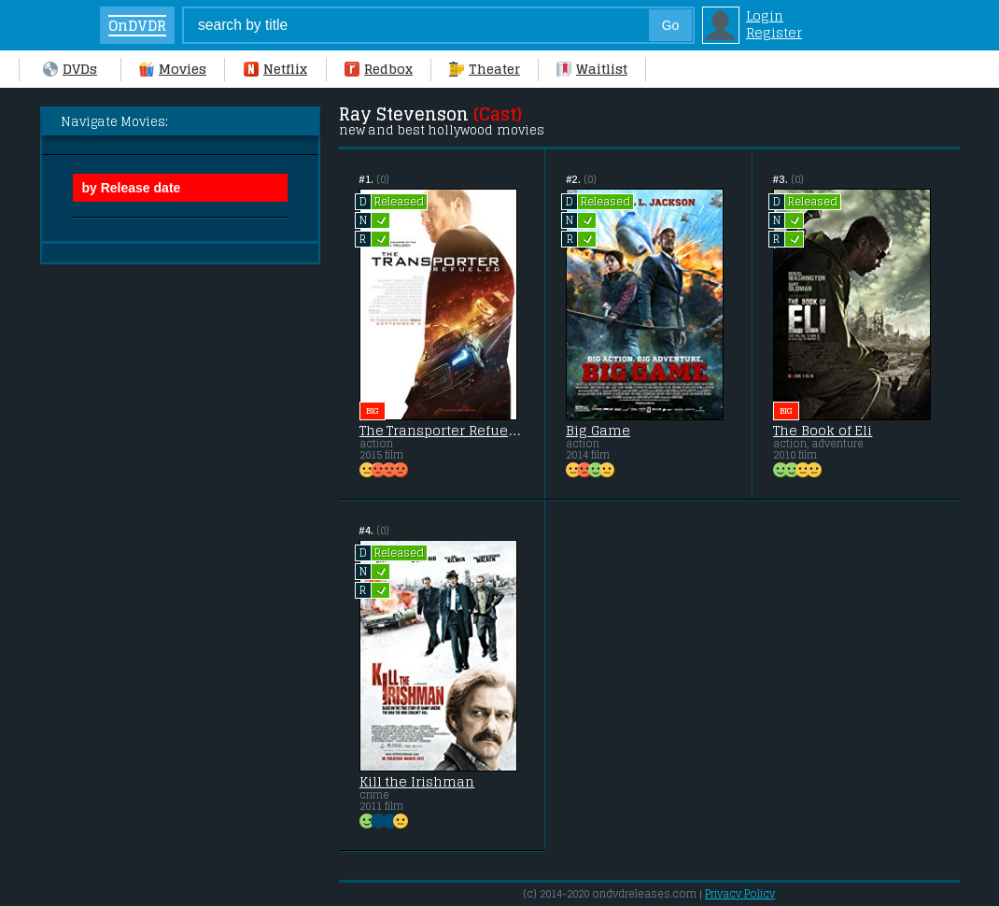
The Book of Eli (823, 430)
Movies (172, 69)
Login (764, 15)
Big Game (598, 430)
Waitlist (591, 69)
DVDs (70, 69)
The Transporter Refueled (442, 430)
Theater (484, 69)
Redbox (379, 69)
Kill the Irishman (417, 781)
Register (774, 32)
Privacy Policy (740, 893)
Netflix (275, 69)
